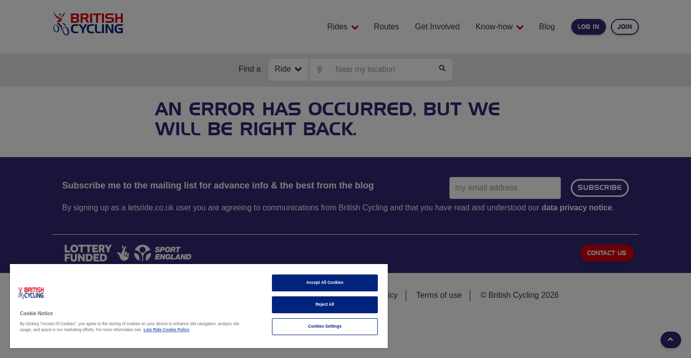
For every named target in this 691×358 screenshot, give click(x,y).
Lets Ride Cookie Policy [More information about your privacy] (166, 330)
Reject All (325, 304)
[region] (199, 306)
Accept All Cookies (325, 282)
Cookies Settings (325, 326)
